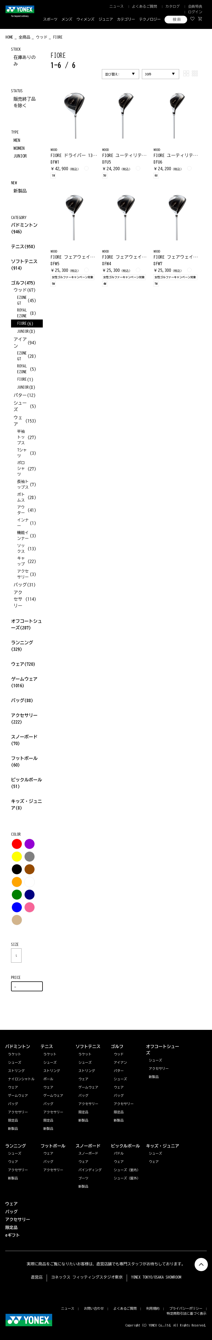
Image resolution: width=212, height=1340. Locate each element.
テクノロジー (150, 19)
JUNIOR (20, 156)
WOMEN (19, 148)
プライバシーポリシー (185, 1308)
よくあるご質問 (144, 6)
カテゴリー (126, 19)
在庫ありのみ (25, 60)
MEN (17, 140)
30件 (148, 74)
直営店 (37, 1277)
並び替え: (112, 74)
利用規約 (153, 1308)
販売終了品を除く (25, 102)
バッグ (22, 700)
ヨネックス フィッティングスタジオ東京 (87, 1277)
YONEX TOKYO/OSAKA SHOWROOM (156, 1277)
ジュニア (106, 19)
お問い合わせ (94, 1308)
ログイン (195, 12)
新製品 (20, 191)
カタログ (172, 6)
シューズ (14, 1153)
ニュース (116, 6)
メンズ (67, 19)
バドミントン (24, 225)
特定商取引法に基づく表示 (186, 1313)
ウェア (23, 664)
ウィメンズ (85, 19)
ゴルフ (23, 283)
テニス (17, 246)
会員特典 (195, 6)
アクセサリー (18, 1169)
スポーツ (50, 19)
